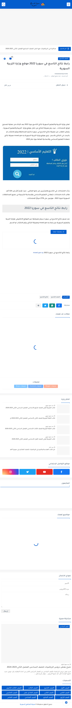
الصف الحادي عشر (31, 692)
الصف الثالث (33, 688)
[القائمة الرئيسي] (68, 4)
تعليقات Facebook (35, 386)
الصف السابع (48, 697)
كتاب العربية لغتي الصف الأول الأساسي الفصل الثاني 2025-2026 (33, 439)
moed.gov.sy (38, 253)
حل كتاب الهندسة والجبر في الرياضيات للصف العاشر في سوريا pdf (32, 449)
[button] (59, 305)
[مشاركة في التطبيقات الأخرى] (38, 305)
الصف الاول (65, 688)
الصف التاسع (64, 58)
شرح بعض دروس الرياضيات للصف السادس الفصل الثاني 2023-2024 (39, 667)
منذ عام (51, 447)
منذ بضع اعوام (65, 664)
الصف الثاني (48, 692)
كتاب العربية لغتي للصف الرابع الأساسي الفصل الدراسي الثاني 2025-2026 (30, 408)
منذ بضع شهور (49, 405)
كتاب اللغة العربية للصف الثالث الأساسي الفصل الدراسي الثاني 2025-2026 (30, 429)
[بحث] (3, 4)
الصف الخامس (11, 692)
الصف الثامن (64, 692)
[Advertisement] (36, 27)
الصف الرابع (65, 697)
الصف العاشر (12, 697)
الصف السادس (30, 697)
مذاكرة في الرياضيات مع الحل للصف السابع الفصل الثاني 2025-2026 (30, 49)
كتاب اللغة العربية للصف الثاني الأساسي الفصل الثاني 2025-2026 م (32, 418)
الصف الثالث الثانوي (13, 688)
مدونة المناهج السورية (27, 704)
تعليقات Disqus (21, 386)
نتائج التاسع (44, 297)
